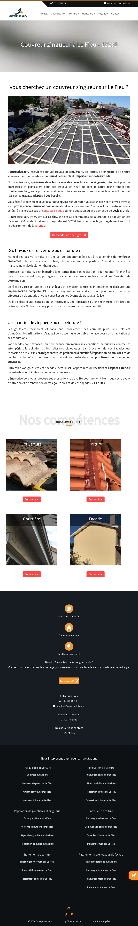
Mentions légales (101, 921)
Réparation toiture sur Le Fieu (101, 791)
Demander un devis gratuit (69, 235)
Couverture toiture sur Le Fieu (101, 800)
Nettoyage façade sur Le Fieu (101, 870)
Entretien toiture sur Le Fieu (101, 835)
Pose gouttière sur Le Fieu (37, 818)
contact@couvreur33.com (118, 3)
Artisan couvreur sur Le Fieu (37, 791)
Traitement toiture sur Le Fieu (37, 878)
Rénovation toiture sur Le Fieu (101, 774)
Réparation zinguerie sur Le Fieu (37, 843)
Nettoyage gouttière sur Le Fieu (37, 826)
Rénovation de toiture (100, 768)
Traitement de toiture (37, 854)
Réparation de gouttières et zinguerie (37, 811)
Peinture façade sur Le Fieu (101, 887)
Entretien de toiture (101, 811)
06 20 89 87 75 (60, 3)
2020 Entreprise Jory (40, 921)
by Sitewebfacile (72, 921)
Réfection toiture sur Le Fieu (101, 783)
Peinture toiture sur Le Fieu (101, 843)
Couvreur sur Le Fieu (37, 774)
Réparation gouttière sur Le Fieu (37, 835)
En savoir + (68, 499)
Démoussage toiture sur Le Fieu (101, 826)
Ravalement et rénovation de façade (101, 854)
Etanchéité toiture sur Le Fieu (37, 870)
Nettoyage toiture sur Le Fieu (101, 818)
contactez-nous (52, 211)
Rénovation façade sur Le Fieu (101, 878)
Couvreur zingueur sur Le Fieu (37, 783)
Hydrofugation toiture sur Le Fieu (37, 861)
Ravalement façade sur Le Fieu (101, 861)
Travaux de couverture (37, 768)
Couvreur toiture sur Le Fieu (37, 800)
